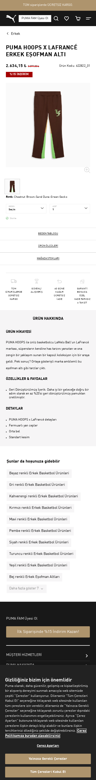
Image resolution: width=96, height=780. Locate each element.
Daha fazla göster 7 (24, 588)
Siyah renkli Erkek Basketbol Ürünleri (39, 542)
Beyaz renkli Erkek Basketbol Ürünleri (39, 473)
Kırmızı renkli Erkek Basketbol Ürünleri (40, 508)
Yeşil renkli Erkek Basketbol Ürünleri (38, 565)
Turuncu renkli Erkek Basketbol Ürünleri (41, 554)
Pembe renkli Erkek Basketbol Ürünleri (40, 531)
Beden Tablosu (48, 233)
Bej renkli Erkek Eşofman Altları (34, 577)
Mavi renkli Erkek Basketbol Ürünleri (38, 519)
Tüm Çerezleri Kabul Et (48, 772)
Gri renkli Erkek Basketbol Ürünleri (37, 485)
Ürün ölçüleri (48, 246)
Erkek (15, 34)
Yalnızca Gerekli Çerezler (48, 759)
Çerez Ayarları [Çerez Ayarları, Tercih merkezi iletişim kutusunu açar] (48, 746)
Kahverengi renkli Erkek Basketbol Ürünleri (43, 496)
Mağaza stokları (48, 258)
